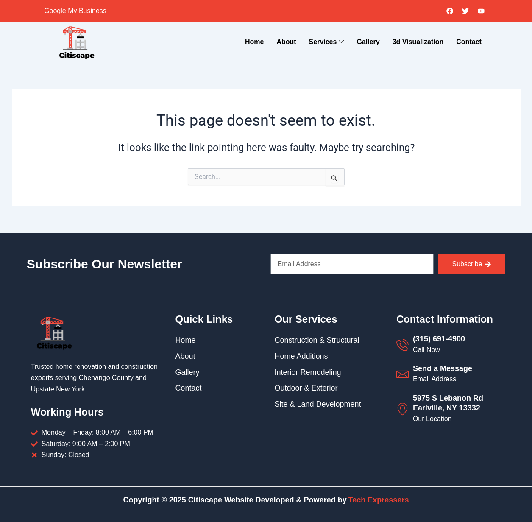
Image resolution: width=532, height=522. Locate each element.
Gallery (368, 41)
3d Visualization (418, 41)
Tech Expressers (378, 500)
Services (326, 42)
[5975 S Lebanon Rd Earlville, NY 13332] (402, 409)
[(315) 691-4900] (402, 345)
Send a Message (442, 368)
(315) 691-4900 (439, 339)
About (286, 41)
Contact (469, 41)
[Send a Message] (402, 374)
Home (254, 41)
